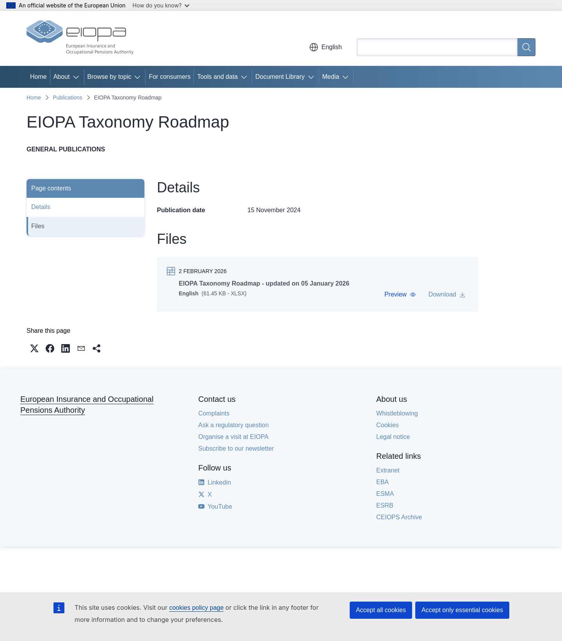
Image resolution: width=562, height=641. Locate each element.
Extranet (388, 473)
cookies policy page (196, 607)
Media (331, 76)
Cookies (387, 428)
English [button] (325, 47)
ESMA (385, 497)
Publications (67, 97)
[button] (400, 294)
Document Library (279, 76)
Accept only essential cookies (462, 610)
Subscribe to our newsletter (236, 451)
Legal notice (393, 440)
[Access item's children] (77, 77)
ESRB (384, 508)
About (61, 76)
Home (38, 76)
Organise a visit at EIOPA (233, 440)
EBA (382, 485)
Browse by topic (109, 76)
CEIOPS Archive (399, 520)
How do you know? (161, 5)
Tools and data (217, 76)
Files (37, 226)
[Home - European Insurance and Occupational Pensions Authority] (80, 38)
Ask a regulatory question (233, 428)
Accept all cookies (381, 610)
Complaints (213, 416)
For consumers (169, 76)
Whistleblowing (397, 416)
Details (40, 207)
